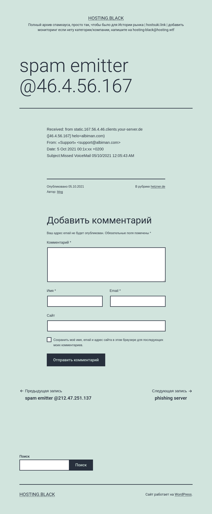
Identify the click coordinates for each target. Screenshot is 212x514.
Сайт (51, 315)
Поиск (24, 456)
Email (115, 291)
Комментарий (59, 242)
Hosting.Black (106, 18)
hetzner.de (158, 186)
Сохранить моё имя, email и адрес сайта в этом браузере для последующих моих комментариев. (108, 342)
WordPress (183, 494)
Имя (51, 291)
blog (60, 191)
